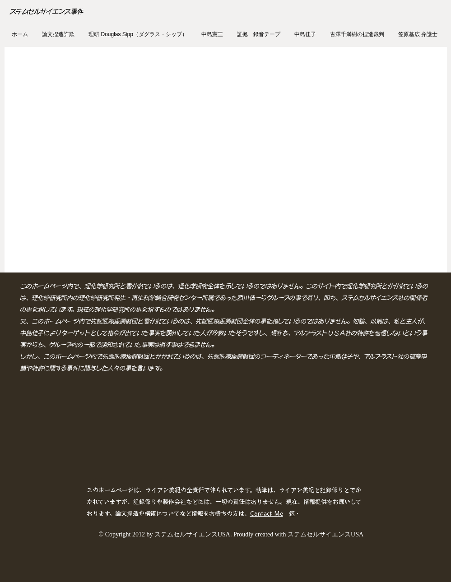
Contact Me (266, 514)
